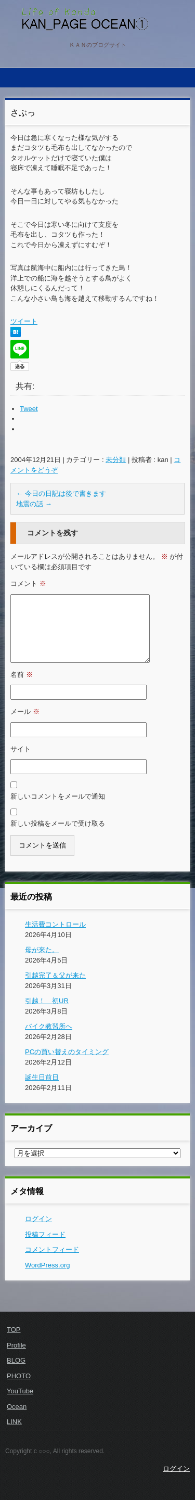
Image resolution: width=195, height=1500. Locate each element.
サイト (20, 749)
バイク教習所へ (48, 1026)
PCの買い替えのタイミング (67, 1052)
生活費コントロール (55, 924)
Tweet (29, 409)
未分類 (116, 460)
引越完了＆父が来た (55, 975)
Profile (16, 1345)
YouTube (20, 1391)
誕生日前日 (42, 1077)
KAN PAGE (45, 39)
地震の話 (34, 504)
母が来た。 (42, 950)
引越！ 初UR (47, 1001)
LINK (14, 1422)
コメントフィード (52, 1249)
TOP (14, 1330)
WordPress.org (47, 1265)
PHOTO (19, 1376)
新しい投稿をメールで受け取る (57, 823)
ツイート (23, 321)
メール (25, 711)
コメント (28, 583)
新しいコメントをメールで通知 (57, 796)
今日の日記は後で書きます (61, 493)
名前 (21, 674)
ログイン (38, 1219)
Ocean (17, 1407)
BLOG (16, 1360)
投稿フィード (45, 1234)
